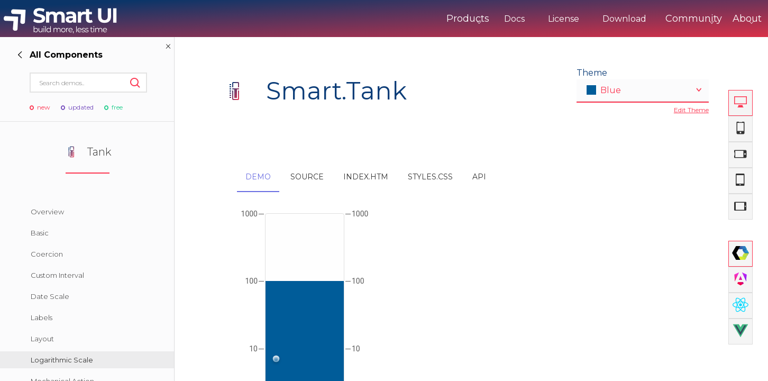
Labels (41, 317)
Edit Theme (691, 110)
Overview (47, 211)
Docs (470, 19)
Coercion (47, 254)
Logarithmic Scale (62, 360)
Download (580, 19)
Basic (40, 233)
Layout (42, 338)
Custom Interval (57, 275)
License (519, 19)
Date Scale (50, 296)
